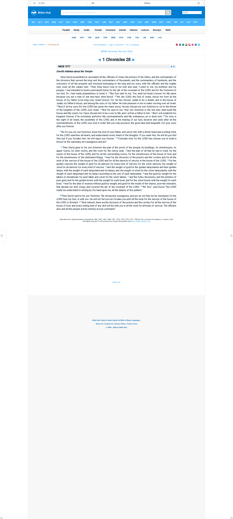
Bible (35, 45)
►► (173, 66)
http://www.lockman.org (140, 221)
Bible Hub (116, 282)
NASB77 (42, 45)
